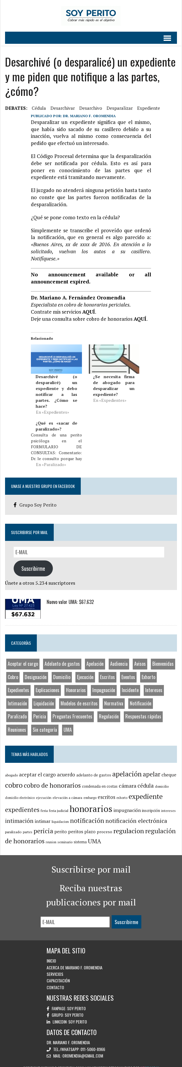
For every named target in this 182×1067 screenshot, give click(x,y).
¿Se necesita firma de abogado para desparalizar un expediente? (114, 378)
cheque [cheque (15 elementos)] (168, 768)
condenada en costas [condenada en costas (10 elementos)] (99, 779)
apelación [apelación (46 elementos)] (126, 767)
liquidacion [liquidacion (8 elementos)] (59, 815)
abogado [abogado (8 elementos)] (10, 768)
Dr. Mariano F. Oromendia (89, 116)
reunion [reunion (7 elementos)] (50, 835)
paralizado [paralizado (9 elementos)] (12, 825)
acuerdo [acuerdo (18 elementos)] (65, 768)
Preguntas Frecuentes (72, 709)
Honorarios (75, 683)
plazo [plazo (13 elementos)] (89, 825)
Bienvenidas (162, 656)
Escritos (106, 669)
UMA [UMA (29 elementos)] (94, 834)
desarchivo (90, 108)
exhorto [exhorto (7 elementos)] (121, 791)
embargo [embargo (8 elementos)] (89, 790)
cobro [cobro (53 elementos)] (13, 778)
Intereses (153, 683)
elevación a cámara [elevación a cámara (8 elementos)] (67, 790)
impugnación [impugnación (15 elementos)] (126, 803)
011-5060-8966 (92, 1042)
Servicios (55, 967)
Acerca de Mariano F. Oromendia (74, 960)
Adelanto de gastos (61, 656)
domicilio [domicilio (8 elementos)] (161, 779)
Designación (35, 669)
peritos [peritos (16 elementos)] (75, 824)
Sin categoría (44, 722)
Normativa (113, 696)
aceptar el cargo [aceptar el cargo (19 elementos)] (36, 767)
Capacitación (58, 974)
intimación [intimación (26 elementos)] (18, 814)
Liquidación (43, 696)
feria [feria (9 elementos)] (43, 803)
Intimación (16, 696)
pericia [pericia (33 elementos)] (43, 824)
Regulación (108, 709)
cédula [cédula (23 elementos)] (145, 778)
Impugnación (103, 683)
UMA (67, 722)
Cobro (12, 669)
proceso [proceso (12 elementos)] (104, 825)
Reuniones (16, 722)
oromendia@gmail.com (82, 1049)
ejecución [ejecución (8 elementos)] (43, 790)
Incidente (129, 683)
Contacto (55, 980)
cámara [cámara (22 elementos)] (127, 778)
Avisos (139, 656)
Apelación (94, 656)
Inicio (51, 954)
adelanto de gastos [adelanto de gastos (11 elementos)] (93, 768)
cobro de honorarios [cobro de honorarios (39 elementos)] (51, 778)
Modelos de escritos (78, 696)
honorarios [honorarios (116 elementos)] (90, 801)
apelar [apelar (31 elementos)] (151, 767)
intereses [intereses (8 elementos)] (168, 804)
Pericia (39, 709)
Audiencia (118, 656)
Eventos (127, 669)
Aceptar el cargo (22, 656)
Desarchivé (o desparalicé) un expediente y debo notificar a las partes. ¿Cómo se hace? (56, 384)
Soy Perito (76, 1001)
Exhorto (148, 669)
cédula (38, 108)
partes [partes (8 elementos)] (27, 825)
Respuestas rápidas (143, 709)
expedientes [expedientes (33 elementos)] (21, 803)
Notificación (140, 696)
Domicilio (61, 669)
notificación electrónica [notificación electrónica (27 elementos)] (136, 814)
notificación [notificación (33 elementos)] (86, 814)
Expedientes (18, 683)
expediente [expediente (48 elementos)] (145, 789)
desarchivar (62, 108)
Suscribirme (33, 561)
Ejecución (84, 669)
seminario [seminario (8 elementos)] (64, 835)
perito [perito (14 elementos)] (60, 825)
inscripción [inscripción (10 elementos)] (150, 803)
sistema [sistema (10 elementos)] (79, 835)
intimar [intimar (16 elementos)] (42, 814)
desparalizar (119, 108)
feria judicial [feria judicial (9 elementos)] (58, 803)
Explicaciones (47, 683)
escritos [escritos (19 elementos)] (106, 789)
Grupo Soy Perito (37, 498)
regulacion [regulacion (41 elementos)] (128, 824)
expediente (148, 108)
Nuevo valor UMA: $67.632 (69, 595)
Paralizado (16, 709)
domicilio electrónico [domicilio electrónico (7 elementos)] (19, 791)
